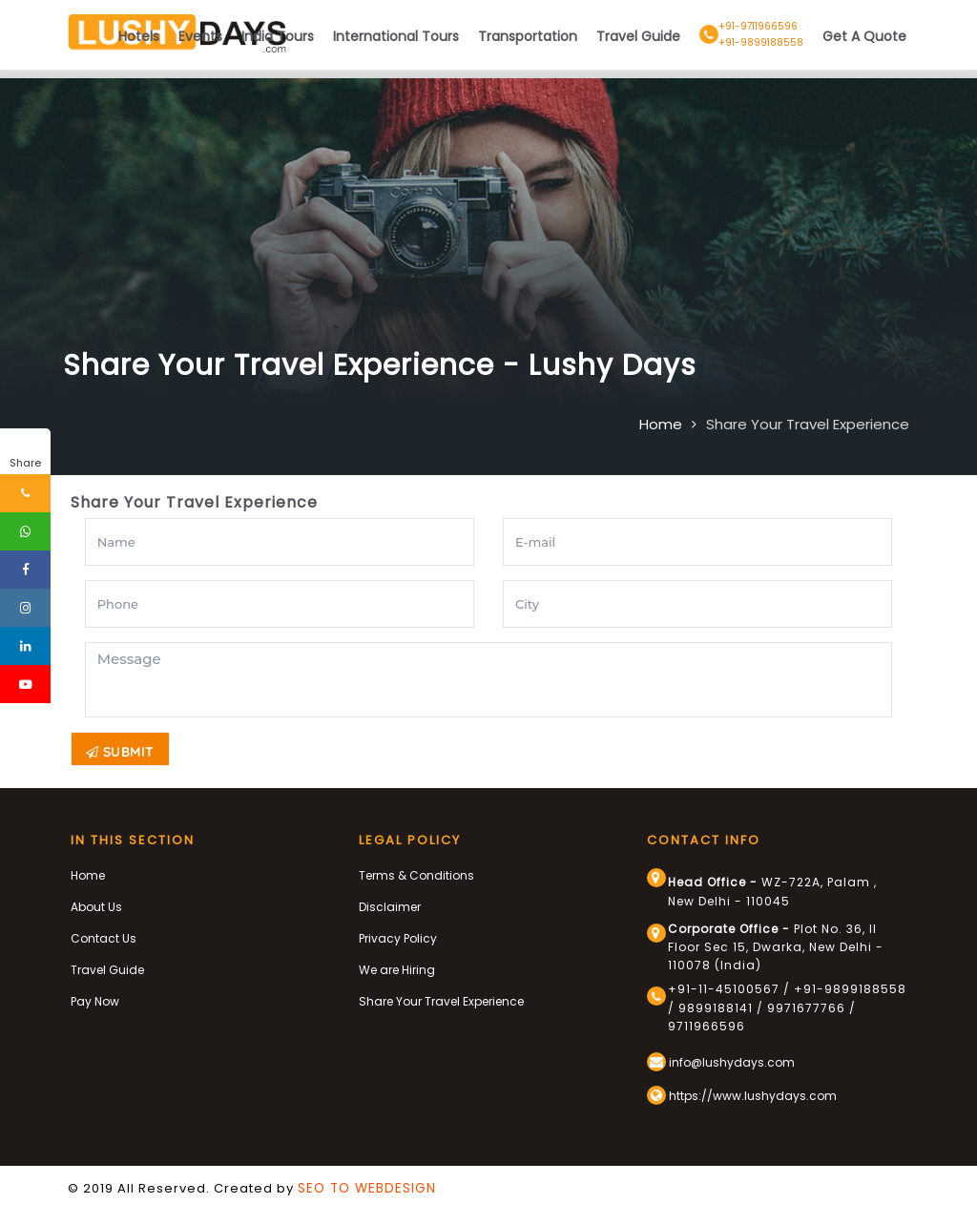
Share (25, 462)
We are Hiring (397, 969)
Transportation (527, 36)
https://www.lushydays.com (742, 1094)
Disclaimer (390, 906)
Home (660, 424)
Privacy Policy (398, 937)
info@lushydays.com (721, 1060)
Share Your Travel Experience (807, 424)
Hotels (138, 36)
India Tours (277, 36)
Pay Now (95, 1000)
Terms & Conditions (416, 874)
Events (200, 36)
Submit (120, 751)
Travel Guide (638, 36)
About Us (96, 906)
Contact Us (103, 937)
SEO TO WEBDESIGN (367, 1187)
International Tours (396, 36)
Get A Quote (864, 36)
